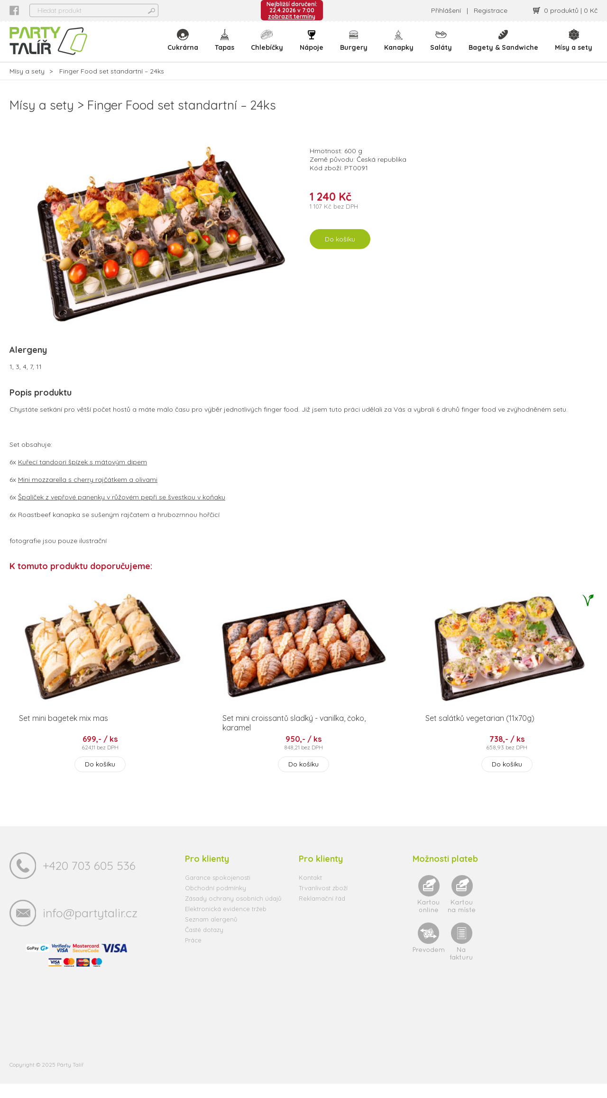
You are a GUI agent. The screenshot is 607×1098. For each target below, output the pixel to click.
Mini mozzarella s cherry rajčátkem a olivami (87, 493)
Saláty (442, 47)
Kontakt (310, 891)
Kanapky (400, 47)
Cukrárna (186, 47)
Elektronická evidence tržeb (226, 923)
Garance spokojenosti (217, 891)
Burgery (355, 47)
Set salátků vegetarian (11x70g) (479, 732)
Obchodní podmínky (215, 902)
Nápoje (314, 47)
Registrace (490, 10)
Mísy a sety (573, 47)
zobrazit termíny (291, 16)
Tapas (228, 47)
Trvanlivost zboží (323, 902)
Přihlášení (446, 10)
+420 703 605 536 (89, 879)
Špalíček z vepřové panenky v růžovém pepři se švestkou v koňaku (121, 511)
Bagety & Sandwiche (504, 47)
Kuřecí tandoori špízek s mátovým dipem (82, 476)
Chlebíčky (270, 47)
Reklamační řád (322, 912)
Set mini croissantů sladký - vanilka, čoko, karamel (294, 737)
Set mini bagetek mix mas (63, 732)
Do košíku (340, 253)
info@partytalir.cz (90, 927)
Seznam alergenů (211, 933)
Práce (193, 954)
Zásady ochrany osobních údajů (233, 912)
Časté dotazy (204, 944)
